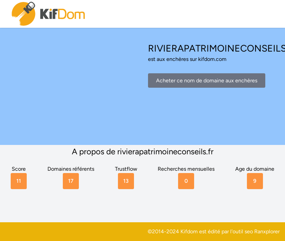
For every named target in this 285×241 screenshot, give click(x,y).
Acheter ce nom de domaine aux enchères (206, 80)
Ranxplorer (267, 231)
